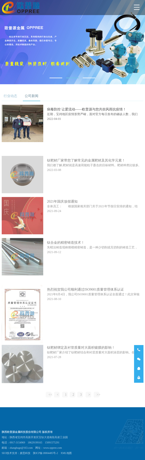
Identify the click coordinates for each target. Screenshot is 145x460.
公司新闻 (31, 96)
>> (97, 397)
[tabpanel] (72, 42)
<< (50, 397)
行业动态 (10, 96)
